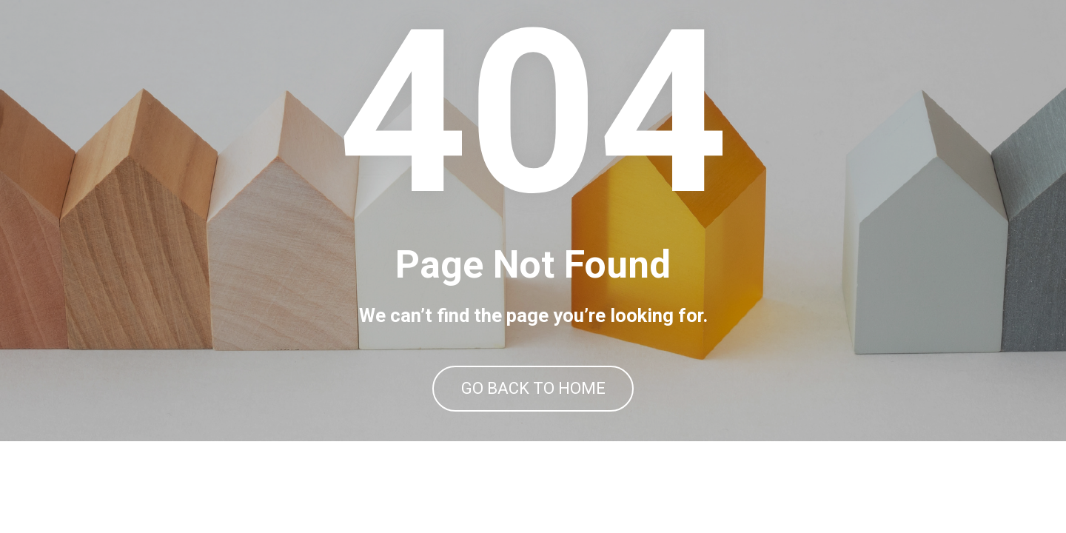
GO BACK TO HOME (533, 435)
